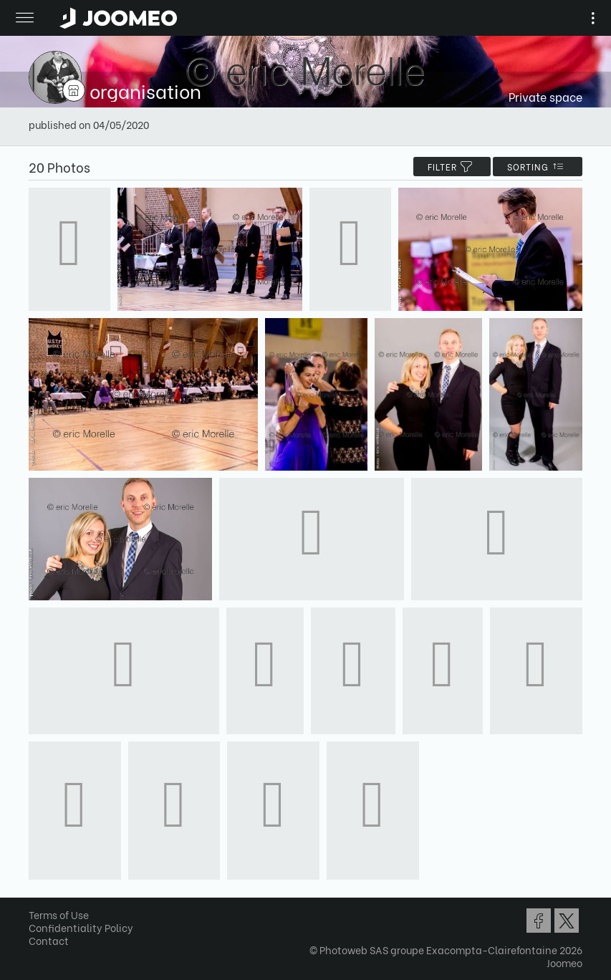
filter (452, 166)
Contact (49, 940)
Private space (545, 96)
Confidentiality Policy (81, 927)
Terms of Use (59, 914)
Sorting (537, 166)
